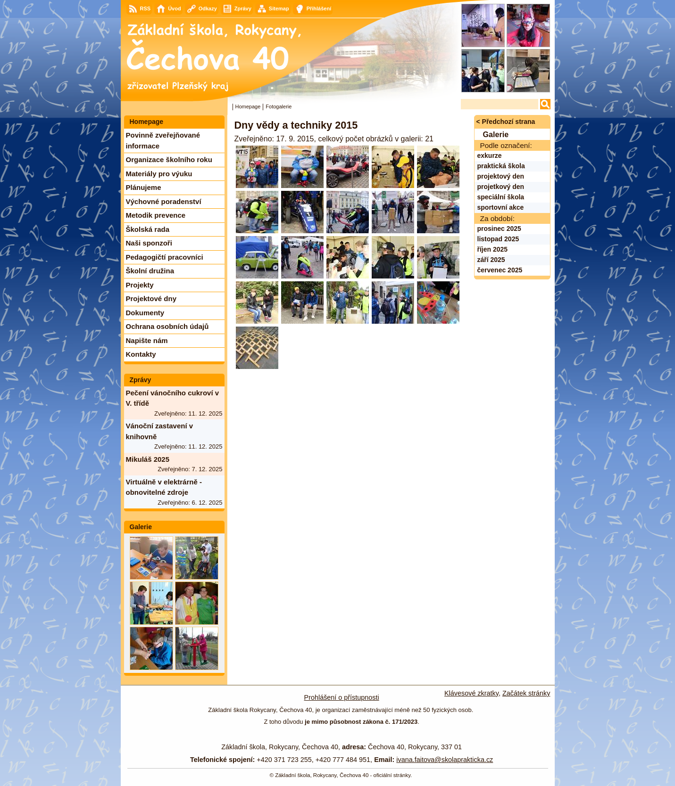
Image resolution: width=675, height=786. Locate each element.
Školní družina (150, 271)
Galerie (141, 527)
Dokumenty (145, 313)
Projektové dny (151, 299)
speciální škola (501, 197)
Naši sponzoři (149, 243)
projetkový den (501, 186)
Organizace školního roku (169, 160)
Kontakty (141, 354)
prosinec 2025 (499, 228)
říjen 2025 (492, 249)
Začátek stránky (526, 693)
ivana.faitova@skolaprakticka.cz (444, 759)
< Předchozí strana (505, 121)
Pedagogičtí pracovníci (164, 257)
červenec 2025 (500, 270)
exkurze (489, 155)
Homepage (248, 106)
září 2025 (491, 259)
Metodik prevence (156, 215)
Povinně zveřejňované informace (163, 140)
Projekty (140, 285)
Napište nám (147, 340)
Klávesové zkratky (471, 693)
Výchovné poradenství (163, 201)
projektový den (501, 176)
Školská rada (148, 229)
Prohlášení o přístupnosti (341, 697)
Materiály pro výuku (159, 174)
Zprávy (140, 380)
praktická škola (501, 166)
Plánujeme (143, 187)
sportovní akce (500, 207)
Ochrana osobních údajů (167, 326)
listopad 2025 (498, 239)
